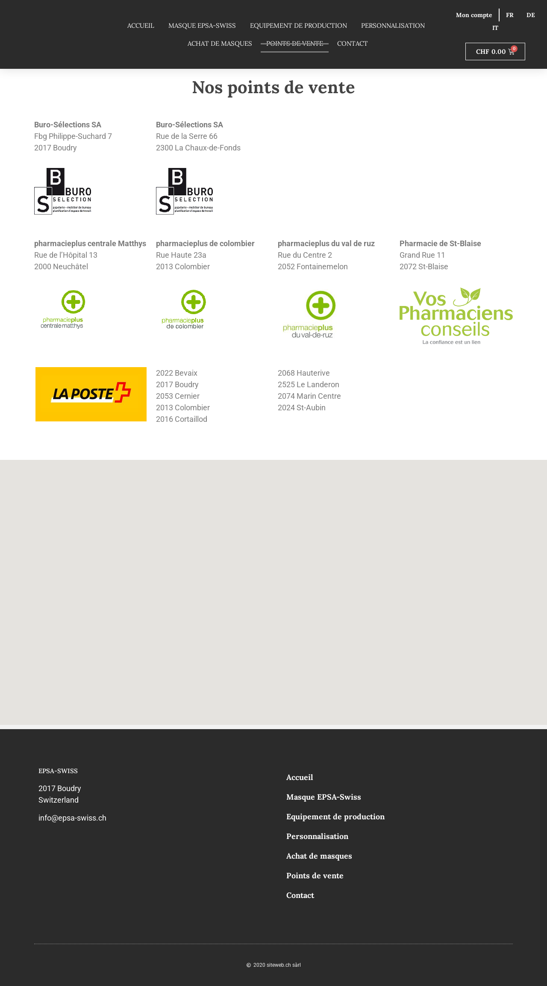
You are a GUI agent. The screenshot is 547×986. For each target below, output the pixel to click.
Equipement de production (298, 25)
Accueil (140, 25)
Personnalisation (393, 25)
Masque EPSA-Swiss (202, 25)
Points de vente (315, 875)
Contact (352, 43)
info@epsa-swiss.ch (72, 817)
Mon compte (474, 15)
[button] (213, 491)
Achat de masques (220, 43)
